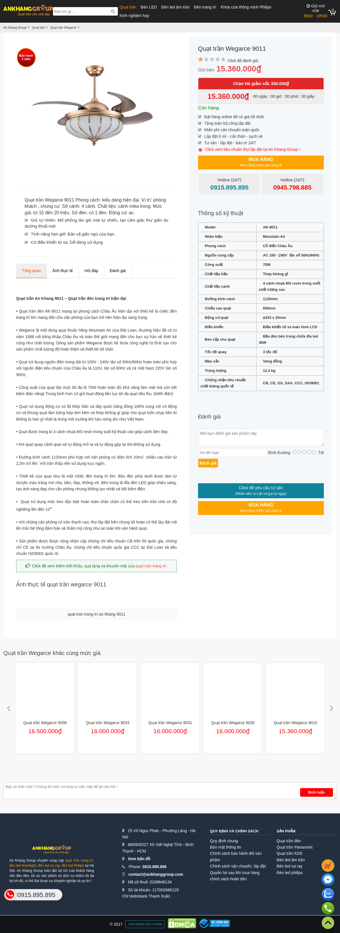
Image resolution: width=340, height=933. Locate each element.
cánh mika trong (134, 206)
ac (131, 212)
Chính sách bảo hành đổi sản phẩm (236, 856)
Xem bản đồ (139, 858)
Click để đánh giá (243, 60)
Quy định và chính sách (234, 831)
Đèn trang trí (205, 7)
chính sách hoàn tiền (228, 879)
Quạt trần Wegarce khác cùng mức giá (52, 653)
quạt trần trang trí (151, 566)
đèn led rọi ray (49, 866)
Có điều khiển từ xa (49, 242)
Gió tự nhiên (43, 220)
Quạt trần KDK (289, 853)
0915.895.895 (154, 866)
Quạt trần (128, 7)
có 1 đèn (97, 212)
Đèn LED (149, 7)
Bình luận (316, 792)
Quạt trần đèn (289, 841)
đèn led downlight (22, 866)
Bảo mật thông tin (225, 847)
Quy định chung (224, 841)
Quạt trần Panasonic (295, 847)
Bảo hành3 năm (26, 57)
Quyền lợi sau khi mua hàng (235, 872)
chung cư (50, 206)
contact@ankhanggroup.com (155, 874)
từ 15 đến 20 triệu (51, 212)
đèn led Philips (72, 866)
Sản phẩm (286, 831)
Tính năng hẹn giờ (48, 234)
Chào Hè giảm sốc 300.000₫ (261, 83)
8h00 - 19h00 (315, 11)
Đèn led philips (290, 872)
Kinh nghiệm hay (134, 15)
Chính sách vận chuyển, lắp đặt (238, 866)
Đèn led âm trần (175, 7)
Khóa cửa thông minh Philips (246, 7)
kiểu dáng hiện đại (120, 200)
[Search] (113, 11)
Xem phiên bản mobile (145, 924)
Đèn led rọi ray (289, 866)
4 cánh (88, 206)
